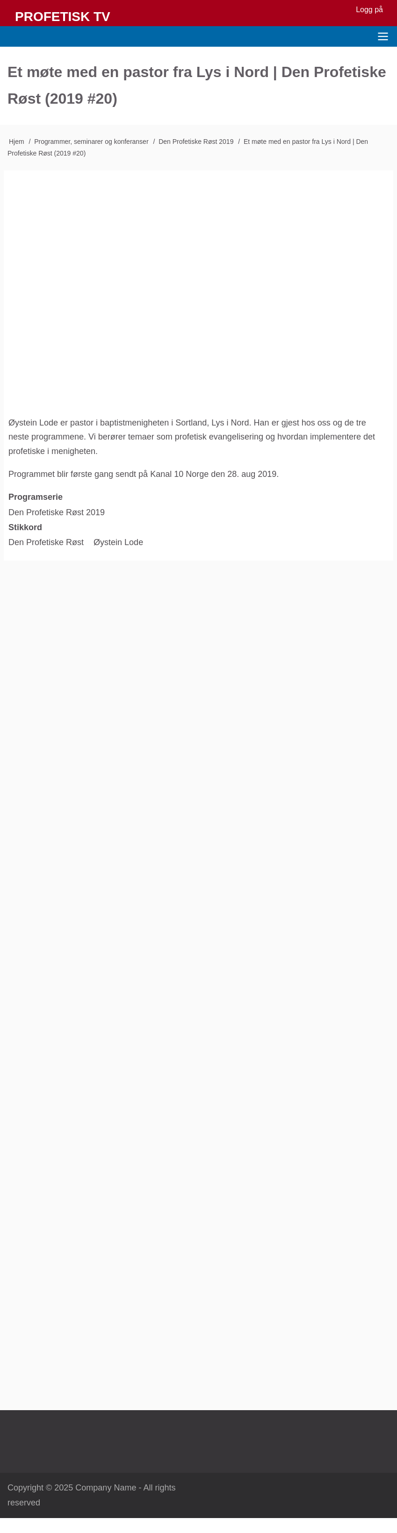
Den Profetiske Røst (46, 542)
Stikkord (25, 527)
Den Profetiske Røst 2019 (196, 141)
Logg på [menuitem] (369, 10)
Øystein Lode (118, 542)
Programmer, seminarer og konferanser (91, 141)
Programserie (35, 497)
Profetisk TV (62, 16)
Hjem (16, 141)
